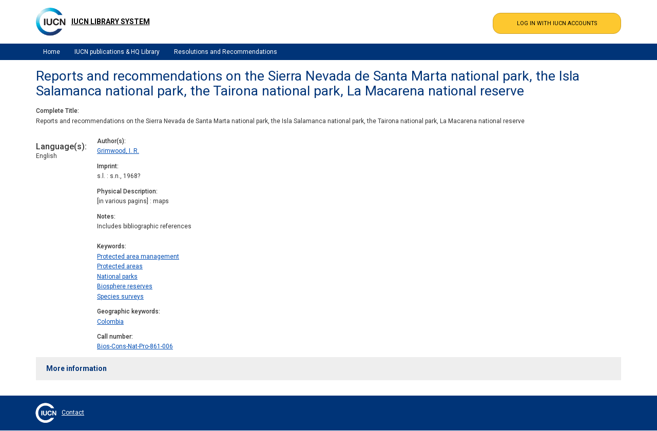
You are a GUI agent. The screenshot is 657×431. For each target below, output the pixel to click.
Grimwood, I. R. (118, 150)
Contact (73, 412)
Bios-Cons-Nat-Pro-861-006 (135, 346)
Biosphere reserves (124, 286)
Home (51, 51)
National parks (117, 276)
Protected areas (120, 266)
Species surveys (120, 296)
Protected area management (138, 256)
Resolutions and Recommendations (225, 51)
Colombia (110, 321)
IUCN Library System (110, 21)
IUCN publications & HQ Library (117, 51)
